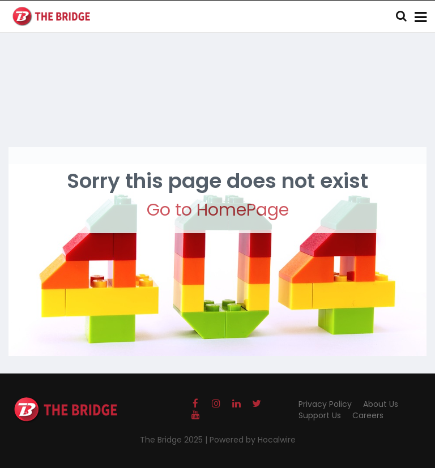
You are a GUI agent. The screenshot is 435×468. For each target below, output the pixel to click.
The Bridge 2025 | (175, 439)
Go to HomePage (218, 210)
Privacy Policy (325, 404)
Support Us (319, 415)
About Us (380, 404)
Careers (367, 415)
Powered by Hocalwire (253, 439)
